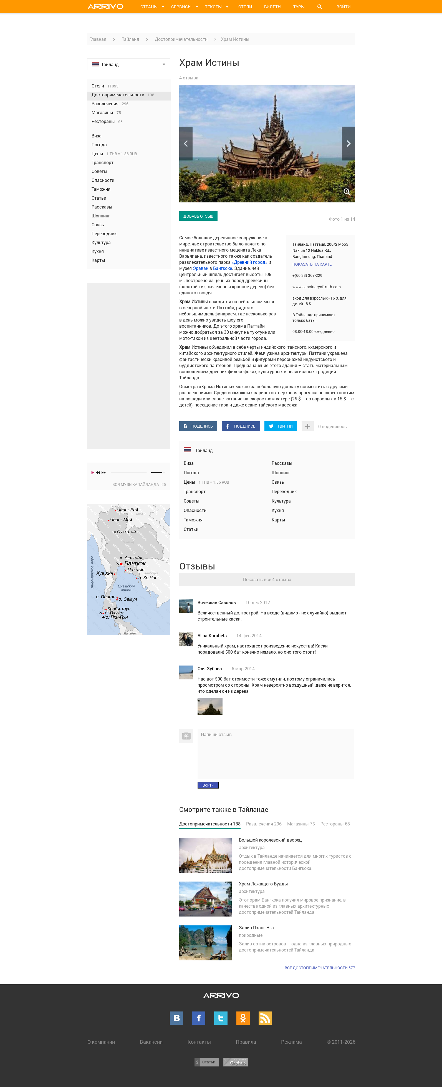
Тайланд (130, 39)
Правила (246, 1041)
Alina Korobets (212, 635)
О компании (101, 1041)
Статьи (191, 529)
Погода (191, 472)
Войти (344, 6)
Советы (191, 501)
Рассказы (282, 463)
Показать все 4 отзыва (267, 579)
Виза (189, 463)
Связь (278, 482)
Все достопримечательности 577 (320, 967)
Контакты (199, 1041)
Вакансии (151, 1041)
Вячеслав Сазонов (217, 602)
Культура (281, 501)
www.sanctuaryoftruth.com (316, 286)
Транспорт (195, 491)
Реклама (291, 1041)
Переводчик (284, 491)
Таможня (193, 520)
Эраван (200, 268)
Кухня (278, 510)
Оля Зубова (210, 668)
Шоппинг (281, 472)
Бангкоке (222, 268)
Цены (190, 482)
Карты (278, 520)
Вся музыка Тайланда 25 (139, 484)
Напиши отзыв (216, 734)
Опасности (195, 510)
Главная (97, 39)
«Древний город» (249, 262)
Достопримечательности (181, 39)
